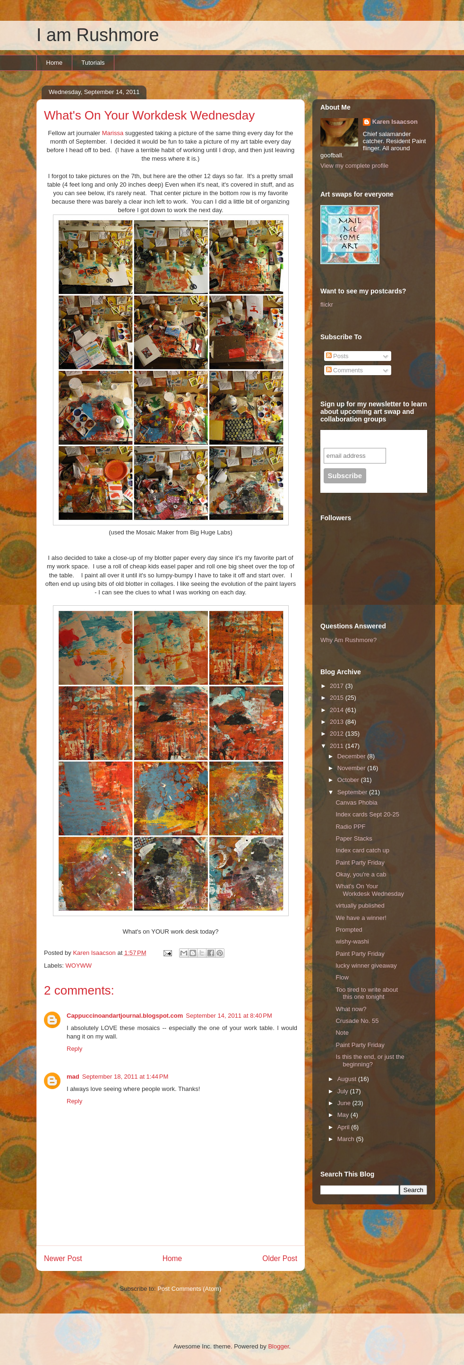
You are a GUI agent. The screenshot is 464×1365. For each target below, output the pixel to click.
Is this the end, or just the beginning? (369, 1060)
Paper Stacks (353, 838)
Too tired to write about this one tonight (366, 993)
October (349, 779)
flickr (326, 304)
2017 (337, 685)
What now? (350, 1009)
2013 (337, 721)
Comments (344, 370)
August (347, 1078)
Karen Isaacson (395, 121)
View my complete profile (354, 165)
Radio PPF (350, 826)
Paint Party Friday (359, 862)
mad (73, 1076)
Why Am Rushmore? (348, 640)
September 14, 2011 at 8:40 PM (229, 1015)
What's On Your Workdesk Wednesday (369, 890)
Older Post (279, 1258)
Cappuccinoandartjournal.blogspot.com (125, 1015)
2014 (337, 709)
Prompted (348, 929)
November (352, 768)
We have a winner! (360, 917)
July (343, 1091)
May (344, 1114)
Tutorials (92, 62)
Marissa (113, 133)
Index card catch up (362, 850)
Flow (341, 977)
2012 (337, 733)
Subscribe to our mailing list (374, 439)
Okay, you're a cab (360, 874)
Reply (74, 1048)
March (346, 1138)
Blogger (278, 1346)
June (344, 1103)
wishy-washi (352, 941)
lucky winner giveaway (365, 965)
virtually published (359, 905)
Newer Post (63, 1258)
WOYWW (79, 965)
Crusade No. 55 (356, 1020)
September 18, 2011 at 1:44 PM (125, 1076)
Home (54, 62)
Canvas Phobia (356, 802)
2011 (337, 745)
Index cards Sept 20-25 (367, 814)
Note (341, 1032)
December (352, 756)
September (353, 792)
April (344, 1127)
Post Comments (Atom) (189, 1288)
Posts (337, 356)
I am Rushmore (97, 35)
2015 (337, 697)
